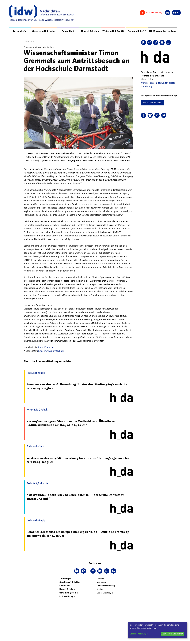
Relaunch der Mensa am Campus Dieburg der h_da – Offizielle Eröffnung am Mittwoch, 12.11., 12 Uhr (78, 534)
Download (125, 160)
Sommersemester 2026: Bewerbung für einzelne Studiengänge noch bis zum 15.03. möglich (77, 386)
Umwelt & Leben (90, 31)
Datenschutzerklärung (106, 585)
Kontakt (100, 589)
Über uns (100, 578)
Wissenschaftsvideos (162, 31)
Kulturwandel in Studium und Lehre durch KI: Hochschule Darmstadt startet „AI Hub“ (75, 497)
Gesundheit (68, 31)
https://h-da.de (45, 347)
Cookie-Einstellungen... (140, 633)
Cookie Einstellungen (105, 593)
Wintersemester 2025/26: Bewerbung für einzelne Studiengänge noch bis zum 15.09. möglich (78, 460)
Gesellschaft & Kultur (44, 31)
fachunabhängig (152, 102)
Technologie (20, 31)
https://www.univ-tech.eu (51, 350)
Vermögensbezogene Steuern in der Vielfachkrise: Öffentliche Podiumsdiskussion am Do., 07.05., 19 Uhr (71, 423)
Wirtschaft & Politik (113, 31)
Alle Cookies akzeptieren (172, 633)
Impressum (101, 582)
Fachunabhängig (137, 31)
